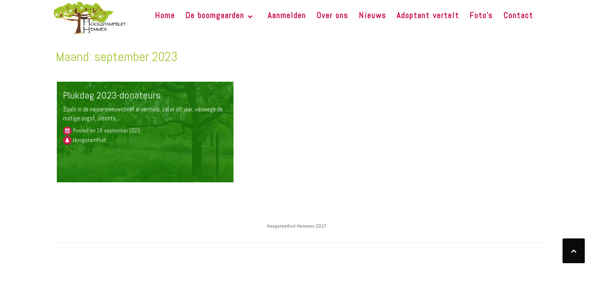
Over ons (332, 15)
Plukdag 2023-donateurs (111, 95)
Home (165, 15)
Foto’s (481, 15)
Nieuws (372, 15)
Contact (518, 15)
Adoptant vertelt (428, 15)
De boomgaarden (214, 15)
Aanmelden (287, 15)
